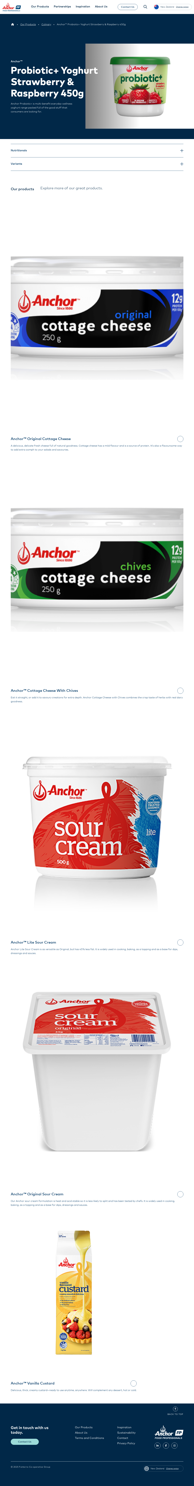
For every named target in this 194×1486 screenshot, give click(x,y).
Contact (122, 1438)
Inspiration (124, 1427)
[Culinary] (46, 24)
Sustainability (126, 1432)
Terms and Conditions (89, 1438)
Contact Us (127, 7)
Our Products (84, 1427)
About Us (81, 1432)
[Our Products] (28, 24)
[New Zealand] (12, 24)
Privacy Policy (126, 1443)
